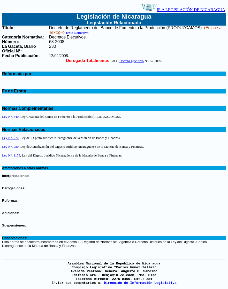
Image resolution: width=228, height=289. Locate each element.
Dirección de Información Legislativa (140, 283)
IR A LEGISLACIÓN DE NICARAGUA (183, 9)
